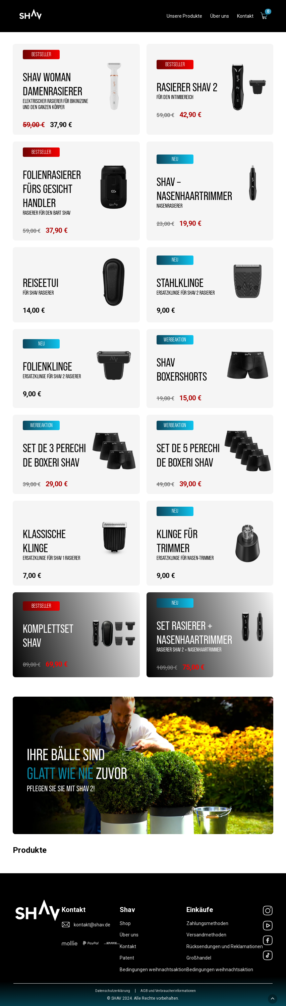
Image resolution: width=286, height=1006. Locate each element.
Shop (125, 923)
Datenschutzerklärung (112, 991)
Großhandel (198, 958)
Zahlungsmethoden (207, 923)
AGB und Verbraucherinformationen (168, 991)
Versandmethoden (206, 934)
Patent (127, 958)
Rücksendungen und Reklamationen (224, 946)
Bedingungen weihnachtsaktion (153, 969)
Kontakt (128, 946)
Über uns (129, 934)
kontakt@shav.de (92, 924)
